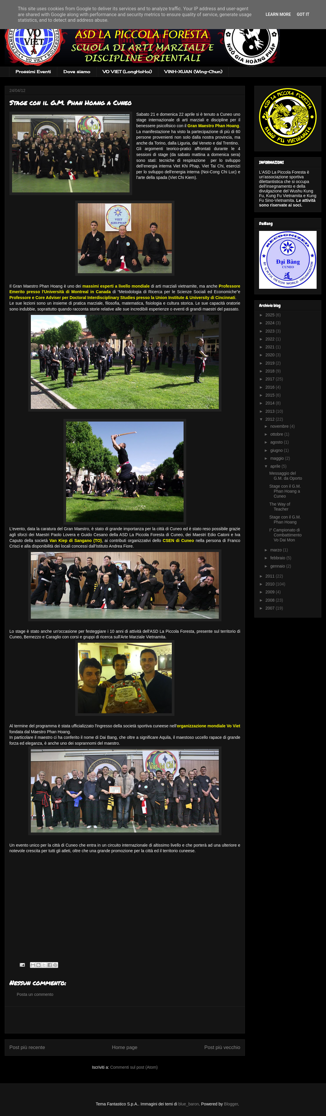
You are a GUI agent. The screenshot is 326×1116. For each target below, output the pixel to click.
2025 (270, 315)
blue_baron (188, 1104)
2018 (270, 371)
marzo (276, 550)
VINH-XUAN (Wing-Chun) (193, 71)
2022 (270, 339)
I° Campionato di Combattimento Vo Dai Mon (285, 535)
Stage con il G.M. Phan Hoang (285, 519)
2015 (270, 395)
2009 (270, 592)
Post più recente (27, 1047)
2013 (270, 411)
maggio (277, 458)
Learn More (278, 14)
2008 (270, 600)
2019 (270, 363)
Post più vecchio (222, 1047)
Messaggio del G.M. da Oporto (285, 476)
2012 (270, 419)
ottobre (277, 434)
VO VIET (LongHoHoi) (127, 71)
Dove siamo (76, 71)
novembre (280, 426)
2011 (270, 576)
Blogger (231, 1104)
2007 (270, 608)
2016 (270, 387)
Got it (303, 14)
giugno (277, 450)
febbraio (278, 558)
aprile (275, 466)
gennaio (278, 566)
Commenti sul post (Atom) (134, 1067)
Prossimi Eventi (33, 71)
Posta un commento (35, 994)
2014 (270, 403)
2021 (270, 347)
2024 (270, 322)
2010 (270, 584)
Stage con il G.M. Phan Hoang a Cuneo (285, 491)
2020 (270, 355)
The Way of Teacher (279, 506)
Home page (124, 1047)
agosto (277, 442)
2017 (270, 379)
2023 (270, 331)
